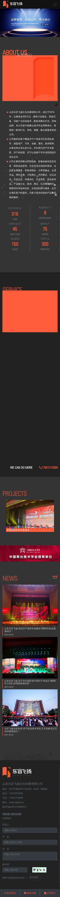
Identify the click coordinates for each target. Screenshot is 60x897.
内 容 (5, 849)
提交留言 (33, 877)
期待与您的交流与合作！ (14, 878)
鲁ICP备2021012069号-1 (14, 807)
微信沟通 (30, 893)
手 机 (5, 837)
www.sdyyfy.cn (16, 802)
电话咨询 (10, 893)
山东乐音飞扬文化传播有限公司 (22, 783)
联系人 (5, 824)
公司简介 (50, 893)
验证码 (5, 864)
